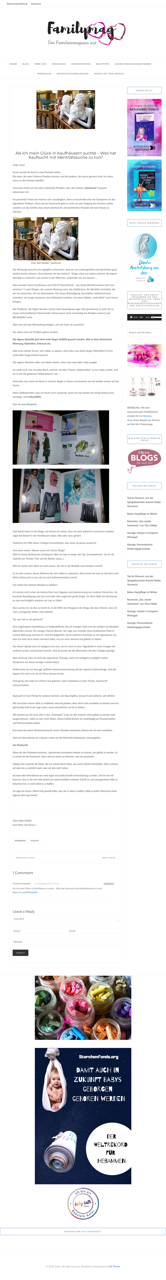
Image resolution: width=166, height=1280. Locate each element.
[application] (144, 317)
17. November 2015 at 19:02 (46, 883)
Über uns (41, 64)
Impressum (36, 3)
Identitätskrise (20, 841)
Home (13, 64)
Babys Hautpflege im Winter (142, 513)
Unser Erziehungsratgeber (133, 64)
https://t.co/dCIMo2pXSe (25, 892)
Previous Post (25, 858)
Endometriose (81, 64)
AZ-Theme (114, 1266)
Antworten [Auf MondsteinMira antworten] (108, 884)
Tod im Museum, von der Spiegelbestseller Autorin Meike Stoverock (144, 502)
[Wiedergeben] (131, 317)
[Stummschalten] (152, 317)
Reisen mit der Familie (109, 73)
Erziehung (59, 64)
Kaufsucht (35, 841)
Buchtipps (103, 64)
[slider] (141, 317)
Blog (26, 64)
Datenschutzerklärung (17, 3)
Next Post (108, 858)
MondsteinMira (21, 883)
